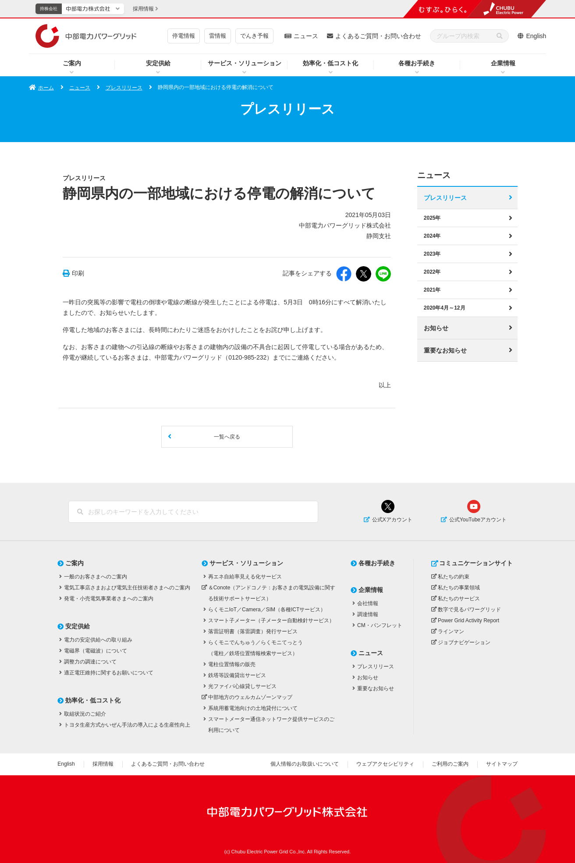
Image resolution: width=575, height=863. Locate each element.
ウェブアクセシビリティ (385, 764)
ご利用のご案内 (450, 764)
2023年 (432, 254)
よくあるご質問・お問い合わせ (378, 35)
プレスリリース (124, 88)
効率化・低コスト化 (330, 63)
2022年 (432, 272)
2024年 (432, 236)
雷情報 (217, 35)
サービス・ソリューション (244, 63)
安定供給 (158, 63)
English (536, 35)
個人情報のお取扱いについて (304, 764)
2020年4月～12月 (444, 308)
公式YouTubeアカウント (478, 520)
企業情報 (503, 63)
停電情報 (183, 35)
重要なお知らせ (445, 350)
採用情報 (103, 764)
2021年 (432, 290)
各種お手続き (416, 63)
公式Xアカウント (392, 520)
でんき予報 (254, 35)
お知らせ (436, 328)
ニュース (306, 35)
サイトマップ (502, 764)
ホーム (46, 88)
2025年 (432, 218)
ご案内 (72, 63)
